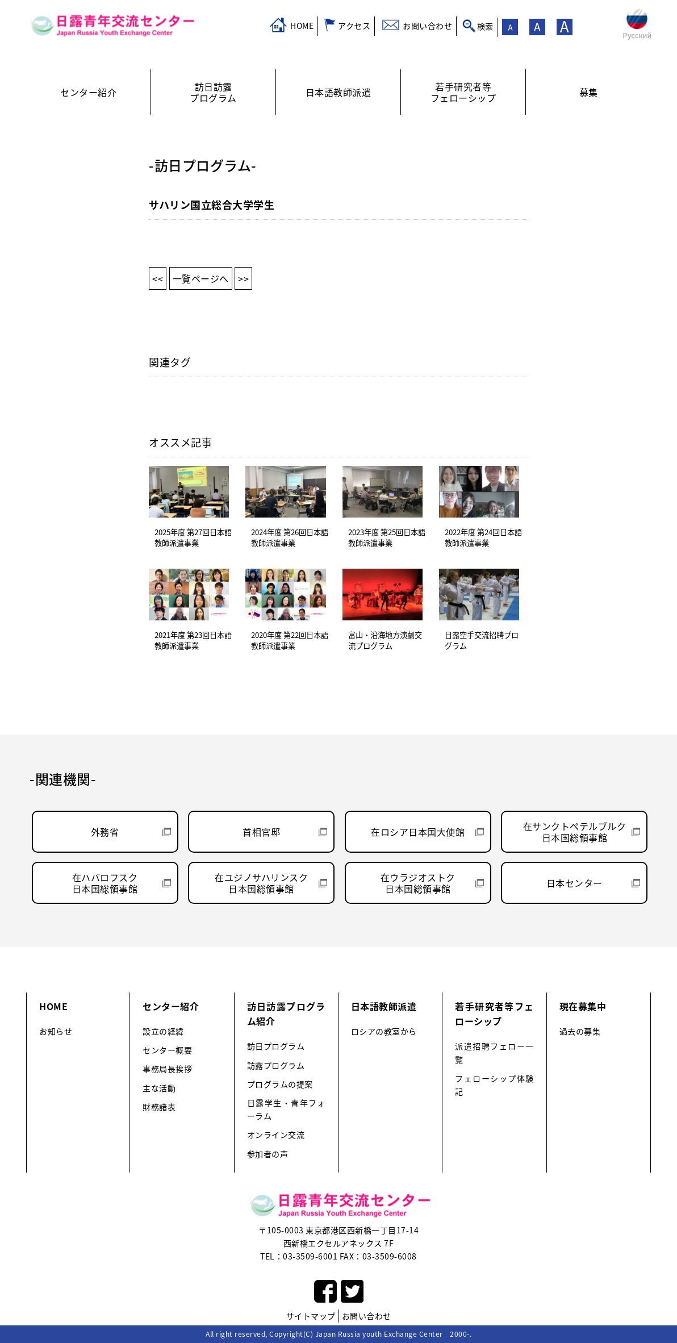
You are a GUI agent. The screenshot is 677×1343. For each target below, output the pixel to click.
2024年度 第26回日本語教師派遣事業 (289, 537)
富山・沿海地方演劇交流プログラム (385, 640)
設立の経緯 (163, 1031)
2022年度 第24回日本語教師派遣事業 (483, 537)
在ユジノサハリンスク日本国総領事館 (261, 882)
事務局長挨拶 (167, 1069)
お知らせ (55, 1031)
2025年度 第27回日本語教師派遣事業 (193, 537)
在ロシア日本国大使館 (418, 832)
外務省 (105, 832)
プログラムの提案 (280, 1084)
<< (157, 278)
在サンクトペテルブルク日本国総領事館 (574, 831)
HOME (302, 26)
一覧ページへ (201, 278)
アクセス (354, 26)
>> (243, 278)
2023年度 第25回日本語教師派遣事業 (386, 537)
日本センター (574, 883)
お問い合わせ (427, 26)
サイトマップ (311, 1315)
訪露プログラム (276, 1065)
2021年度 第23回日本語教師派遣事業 (193, 640)
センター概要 (167, 1050)
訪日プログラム (276, 1046)
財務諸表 (159, 1107)
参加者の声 (268, 1154)
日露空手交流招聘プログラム (482, 640)
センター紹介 (171, 1006)
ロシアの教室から (384, 1031)
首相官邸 (261, 832)
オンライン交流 (276, 1135)
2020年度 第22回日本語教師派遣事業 (289, 640)
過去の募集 (580, 1031)
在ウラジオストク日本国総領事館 (418, 882)
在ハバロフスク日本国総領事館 (105, 882)
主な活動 (159, 1088)
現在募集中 (583, 1006)
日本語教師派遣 (384, 1006)
